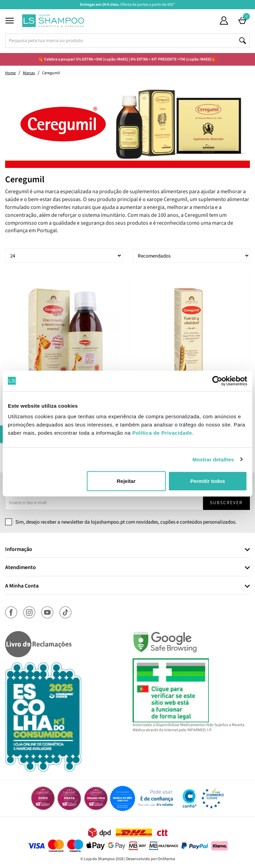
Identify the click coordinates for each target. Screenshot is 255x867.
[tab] (127, 549)
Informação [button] (18, 550)
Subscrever (226, 502)
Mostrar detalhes (213, 459)
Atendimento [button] (20, 568)
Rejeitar (126, 481)
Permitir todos (207, 481)
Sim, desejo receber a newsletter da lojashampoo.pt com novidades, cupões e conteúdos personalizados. (126, 522)
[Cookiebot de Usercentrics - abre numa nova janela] (217, 381)
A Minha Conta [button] (22, 586)
